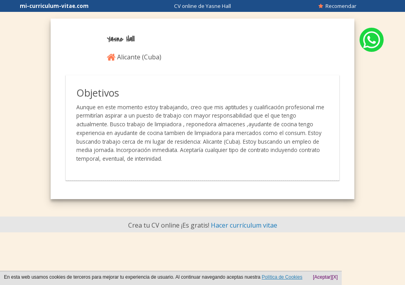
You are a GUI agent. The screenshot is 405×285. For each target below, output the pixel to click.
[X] (335, 277)
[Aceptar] (322, 277)
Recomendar (337, 6)
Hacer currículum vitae (244, 225)
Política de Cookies (282, 277)
